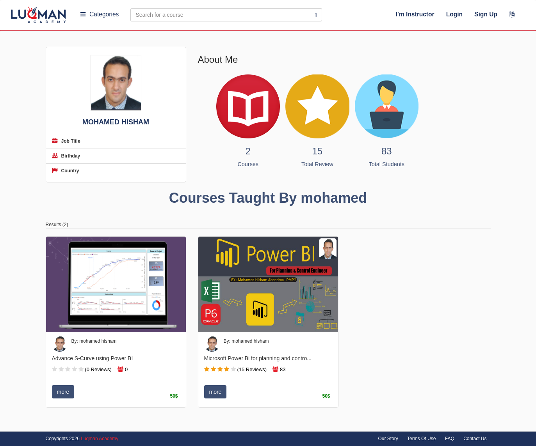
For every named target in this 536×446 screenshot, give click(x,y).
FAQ (449, 438)
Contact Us (474, 438)
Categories (99, 14)
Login (454, 14)
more (63, 392)
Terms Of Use (421, 438)
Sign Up (485, 14)
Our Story (388, 438)
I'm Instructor (415, 14)
